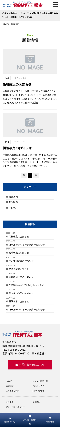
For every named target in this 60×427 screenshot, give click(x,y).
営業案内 (13, 196)
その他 (12, 207)
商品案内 (13, 202)
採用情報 (36, 402)
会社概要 (10, 402)
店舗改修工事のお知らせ (21, 277)
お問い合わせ (38, 391)
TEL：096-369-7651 (14, 349)
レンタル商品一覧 (40, 381)
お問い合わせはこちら (30, 364)
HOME (9, 381)
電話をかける (10, 420)
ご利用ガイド (38, 386)
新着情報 (10, 386)
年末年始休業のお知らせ (21, 261)
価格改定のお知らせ (19, 236)
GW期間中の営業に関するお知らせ (26, 285)
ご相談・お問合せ (30, 420)
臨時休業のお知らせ (19, 252)
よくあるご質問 (12, 391)
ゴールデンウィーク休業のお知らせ (27, 244)
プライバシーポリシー (15, 407)
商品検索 (50, 420)
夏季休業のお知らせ (19, 269)
